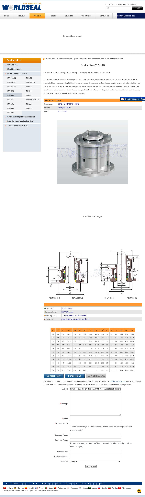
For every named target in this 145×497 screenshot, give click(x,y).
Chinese (10, 488)
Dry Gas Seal (12, 65)
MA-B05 (29, 95)
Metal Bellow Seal (14, 69)
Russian (104, 488)
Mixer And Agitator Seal (17, 74)
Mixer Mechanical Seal (50, 491)
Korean (85, 488)
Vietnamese (126, 488)
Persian (115, 488)
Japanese (74, 488)
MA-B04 (10, 95)
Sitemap (133, 4)
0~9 (101, 484)
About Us (21, 16)
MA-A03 (29, 104)
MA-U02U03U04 (32, 100)
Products (111, 4)
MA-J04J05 (11, 82)
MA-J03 (29, 78)
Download (69, 16)
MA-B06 (10, 113)
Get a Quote (86, 16)
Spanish (31, 488)
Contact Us (122, 4)
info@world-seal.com (127, 16)
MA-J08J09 (11, 87)
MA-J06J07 (30, 82)
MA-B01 (29, 87)
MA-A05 (29, 108)
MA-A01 (10, 104)
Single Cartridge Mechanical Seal (21, 117)
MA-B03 (29, 91)
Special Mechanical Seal (17, 126)
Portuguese (62, 488)
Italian (51, 488)
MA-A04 (10, 108)
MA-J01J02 (11, 78)
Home (6, 16)
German (21, 488)
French (41, 488)
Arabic (94, 488)
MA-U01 (10, 100)
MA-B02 (10, 91)
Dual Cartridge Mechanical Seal (20, 121)
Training (53, 16)
